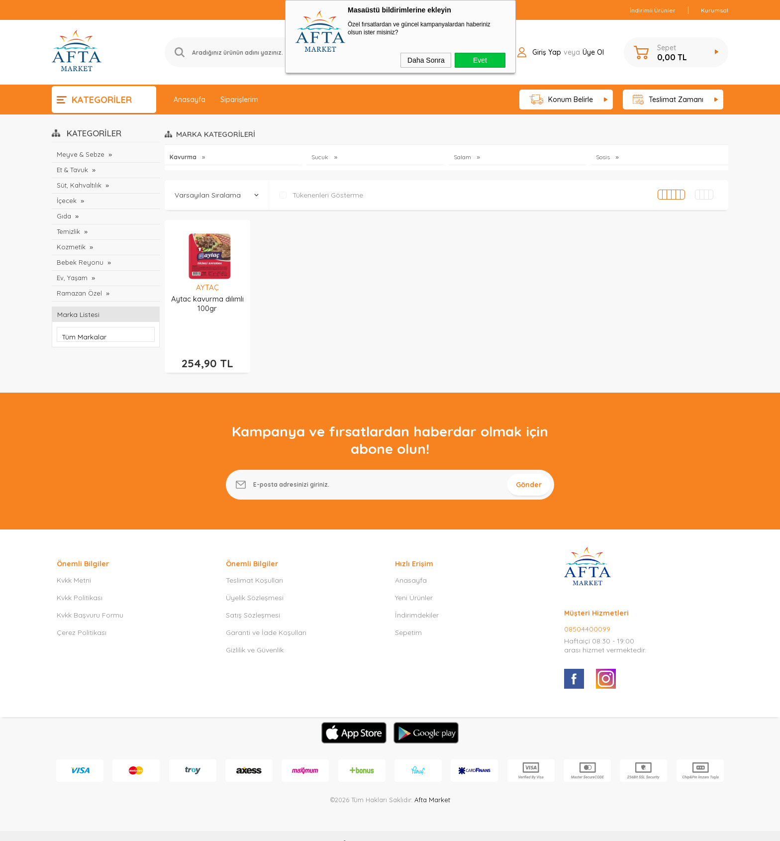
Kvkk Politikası (79, 582)
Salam (463, 157)
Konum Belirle (561, 100)
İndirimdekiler (417, 600)
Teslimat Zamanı (668, 100)
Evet (480, 60)
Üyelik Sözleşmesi (255, 582)
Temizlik (68, 231)
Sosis (603, 157)
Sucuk (320, 157)
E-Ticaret (361, 828)
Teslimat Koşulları (254, 565)
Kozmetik (71, 247)
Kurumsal (714, 10)
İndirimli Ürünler (653, 10)
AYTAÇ (207, 287)
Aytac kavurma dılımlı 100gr (207, 303)
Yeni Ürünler (414, 582)
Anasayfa (189, 99)
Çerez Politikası (81, 617)
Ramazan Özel (79, 293)
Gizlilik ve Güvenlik (255, 635)
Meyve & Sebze (80, 154)
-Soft (338, 828)
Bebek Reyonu (80, 262)
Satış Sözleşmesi (253, 600)
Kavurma (184, 157)
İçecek (67, 201)
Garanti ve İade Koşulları (266, 617)
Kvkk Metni (74, 565)
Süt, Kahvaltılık (79, 185)
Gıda (64, 216)
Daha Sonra (426, 60)
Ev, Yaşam (72, 278)
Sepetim (408, 617)
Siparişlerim (239, 99)
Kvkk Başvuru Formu (90, 600)
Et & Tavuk (72, 170)
